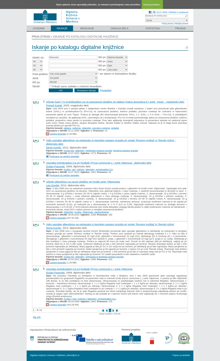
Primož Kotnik (54, 105)
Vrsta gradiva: (40, 74)
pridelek (115, 128)
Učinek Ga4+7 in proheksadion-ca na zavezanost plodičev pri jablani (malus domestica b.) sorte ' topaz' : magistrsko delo (115, 101)
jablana (67, 128)
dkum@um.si (73, 355)
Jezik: (35, 78)
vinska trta (69, 150)
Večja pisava (167, 23)
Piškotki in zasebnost (178, 12)
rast (74, 169)
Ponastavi (105, 90)
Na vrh (37, 317)
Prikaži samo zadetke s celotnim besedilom (77, 86)
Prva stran (41, 36)
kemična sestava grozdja (125, 150)
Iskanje (62, 28)
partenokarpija (102, 212)
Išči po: (36, 82)
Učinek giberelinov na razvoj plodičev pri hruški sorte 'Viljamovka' (83, 181)
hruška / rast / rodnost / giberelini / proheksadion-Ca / (90, 299)
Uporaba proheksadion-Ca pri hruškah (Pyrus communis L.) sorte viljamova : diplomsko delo (98, 162)
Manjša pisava (181, 23)
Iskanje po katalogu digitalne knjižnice (85, 36)
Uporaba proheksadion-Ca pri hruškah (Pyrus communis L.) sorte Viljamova (89, 269)
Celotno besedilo (58, 134)
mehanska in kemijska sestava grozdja (104, 257)
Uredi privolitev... (152, 4)
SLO (159, 12)
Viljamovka (87, 212)
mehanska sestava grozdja (98, 150)
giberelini (86, 128)
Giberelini (68, 212)
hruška (67, 169)
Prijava (180, 28)
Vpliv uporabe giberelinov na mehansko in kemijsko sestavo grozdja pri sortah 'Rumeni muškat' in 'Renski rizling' (110, 224)
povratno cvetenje (101, 128)
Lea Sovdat (52, 185)
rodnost (80, 169)
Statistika (153, 28)
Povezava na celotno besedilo (64, 156)
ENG (165, 12)
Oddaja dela (119, 28)
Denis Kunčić (53, 147)
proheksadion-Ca (104, 169)
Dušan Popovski (55, 166)
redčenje (76, 128)
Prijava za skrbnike (181, 355)
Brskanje (87, 28)
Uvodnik (39, 28)
